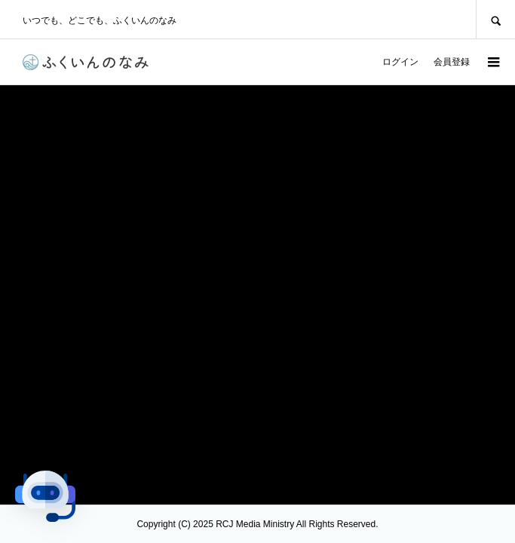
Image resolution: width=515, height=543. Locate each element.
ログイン (400, 62)
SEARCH (495, 19)
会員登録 (452, 62)
